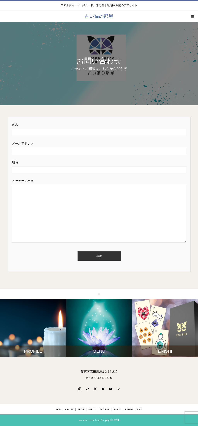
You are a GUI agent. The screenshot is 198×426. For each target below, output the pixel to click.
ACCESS (104, 409)
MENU (91, 409)
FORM (117, 409)
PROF (81, 409)
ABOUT (69, 409)
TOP (58, 409)
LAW (139, 409)
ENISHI (129, 409)
